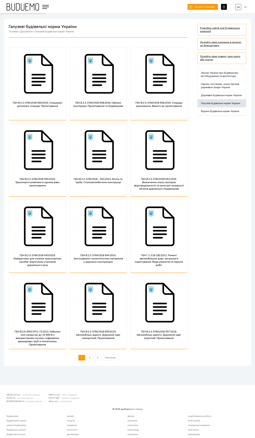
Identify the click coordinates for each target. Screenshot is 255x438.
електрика (133, 434)
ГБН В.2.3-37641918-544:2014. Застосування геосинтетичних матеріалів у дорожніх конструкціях (98, 258)
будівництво (13, 416)
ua (238, 7)
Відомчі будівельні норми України (220, 111)
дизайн (70, 416)
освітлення (193, 429)
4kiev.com (60, 401)
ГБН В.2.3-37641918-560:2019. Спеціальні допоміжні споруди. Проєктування (37, 104)
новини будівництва (16, 425)
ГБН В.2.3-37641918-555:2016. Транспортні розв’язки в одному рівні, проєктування (37, 182)
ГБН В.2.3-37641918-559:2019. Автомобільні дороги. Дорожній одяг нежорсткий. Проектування (98, 335)
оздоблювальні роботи (199, 416)
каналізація (133, 429)
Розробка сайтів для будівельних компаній (220, 30)
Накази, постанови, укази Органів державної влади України (220, 85)
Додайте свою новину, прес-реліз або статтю (220, 58)
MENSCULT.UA (23, 394)
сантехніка (133, 425)
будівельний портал (16, 420)
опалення (132, 420)
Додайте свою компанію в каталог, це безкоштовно (221, 44)
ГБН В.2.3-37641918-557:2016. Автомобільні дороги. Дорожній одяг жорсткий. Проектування (159, 335)
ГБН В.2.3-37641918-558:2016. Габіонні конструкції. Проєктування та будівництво (98, 104)
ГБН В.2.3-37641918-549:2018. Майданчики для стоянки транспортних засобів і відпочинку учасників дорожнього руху (37, 260)
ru (245, 7)
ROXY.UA (20, 398)
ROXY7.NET (64, 398)
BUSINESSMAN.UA (24, 401)
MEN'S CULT (63, 394)
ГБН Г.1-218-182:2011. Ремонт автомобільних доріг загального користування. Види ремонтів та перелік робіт (159, 260)
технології (72, 429)
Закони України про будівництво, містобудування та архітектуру (220, 74)
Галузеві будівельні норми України (220, 103)
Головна (13, 31)
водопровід (194, 434)
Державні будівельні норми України (221, 95)
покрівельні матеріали (199, 425)
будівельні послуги (16, 434)
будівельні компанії (16, 429)
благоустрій (194, 420)
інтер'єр (71, 420)
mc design (138, 409)
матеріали (72, 425)
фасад (131, 416)
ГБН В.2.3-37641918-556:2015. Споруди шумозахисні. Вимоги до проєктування (158, 104)
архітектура (73, 434)
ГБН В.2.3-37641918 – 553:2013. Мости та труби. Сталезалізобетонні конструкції (98, 180)
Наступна (110, 357)
